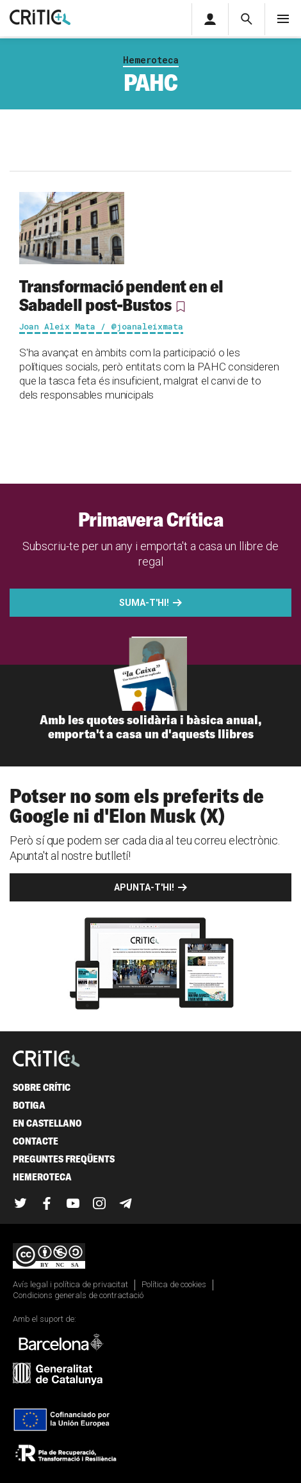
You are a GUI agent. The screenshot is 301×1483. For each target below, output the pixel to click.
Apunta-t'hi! (144, 887)
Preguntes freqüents (64, 1159)
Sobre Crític (41, 1087)
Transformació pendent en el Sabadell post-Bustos (121, 295)
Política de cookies (174, 1284)
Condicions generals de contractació (78, 1295)
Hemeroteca (151, 60)
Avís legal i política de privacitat (70, 1284)
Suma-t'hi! (144, 603)
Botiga (29, 1105)
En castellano (47, 1123)
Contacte (35, 1141)
